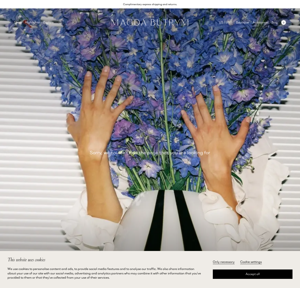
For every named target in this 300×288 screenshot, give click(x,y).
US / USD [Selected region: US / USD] (225, 22)
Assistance (260, 22)
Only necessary (224, 262)
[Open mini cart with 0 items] (279, 22)
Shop (17, 22)
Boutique (242, 22)
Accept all (253, 274)
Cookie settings (251, 262)
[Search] (60, 22)
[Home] (150, 22)
